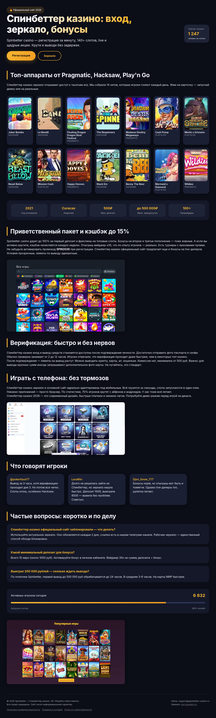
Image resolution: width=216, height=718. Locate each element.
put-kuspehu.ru (189, 704)
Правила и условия (52, 709)
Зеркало (50, 55)
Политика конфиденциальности (23, 709)
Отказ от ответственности (78, 709)
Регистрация (21, 55)
